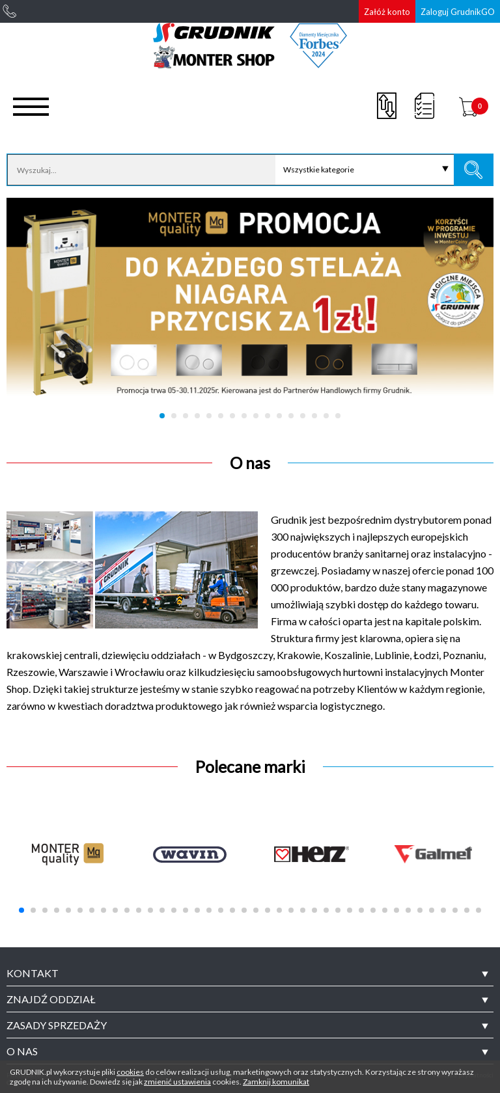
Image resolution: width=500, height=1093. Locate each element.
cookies (130, 1072)
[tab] (250, 973)
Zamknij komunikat (276, 1081)
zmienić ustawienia (177, 1081)
